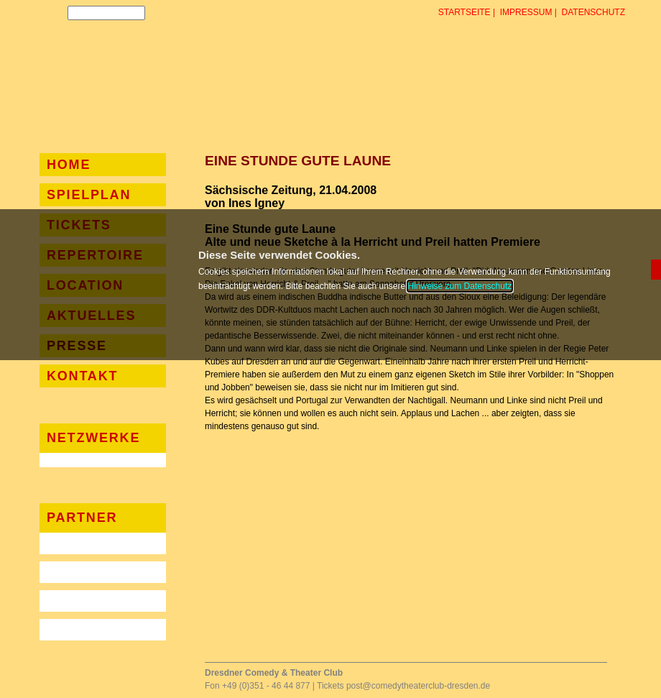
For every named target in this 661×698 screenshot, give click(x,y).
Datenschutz (593, 12)
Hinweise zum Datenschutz (460, 286)
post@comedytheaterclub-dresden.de (418, 686)
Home (69, 164)
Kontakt (82, 376)
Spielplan (89, 195)
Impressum (526, 12)
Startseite (464, 12)
